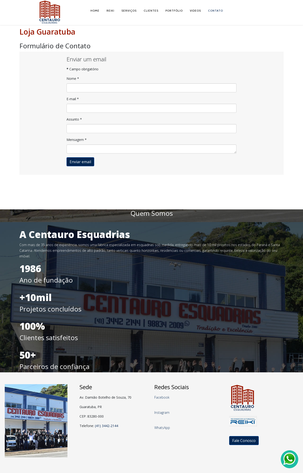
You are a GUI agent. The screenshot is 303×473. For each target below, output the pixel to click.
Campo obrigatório (82, 69)
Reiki (110, 10)
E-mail (73, 99)
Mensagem (77, 139)
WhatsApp (162, 427)
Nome (73, 78)
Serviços (129, 10)
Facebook (161, 397)
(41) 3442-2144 (106, 425)
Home (94, 10)
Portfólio (174, 10)
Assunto (74, 119)
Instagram (161, 412)
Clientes (151, 10)
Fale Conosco (244, 440)
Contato (215, 10)
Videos (195, 10)
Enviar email (80, 161)
